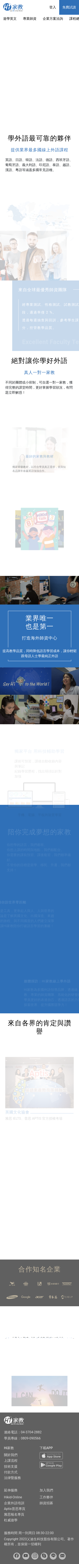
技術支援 (10, 1466)
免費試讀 (69, 7)
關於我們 (10, 1455)
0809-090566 (31, 1438)
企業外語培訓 (14, 1503)
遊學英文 (10, 19)
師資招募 (46, 1503)
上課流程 (10, 1461)
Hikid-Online (13, 1497)
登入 (52, 7)
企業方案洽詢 (53, 19)
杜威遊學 (10, 1520)
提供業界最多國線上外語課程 (39, 149)
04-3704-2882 (31, 1432)
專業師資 (29, 19)
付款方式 (10, 1472)
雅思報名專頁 (14, 1514)
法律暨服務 (12, 1478)
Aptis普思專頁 (14, 1509)
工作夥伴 (46, 1497)
